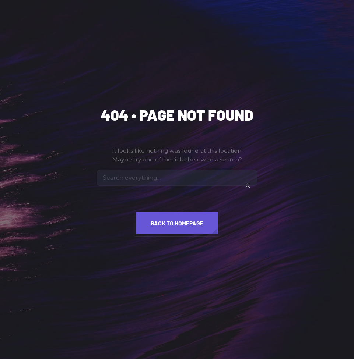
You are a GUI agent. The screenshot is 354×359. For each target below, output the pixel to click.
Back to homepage (177, 223)
